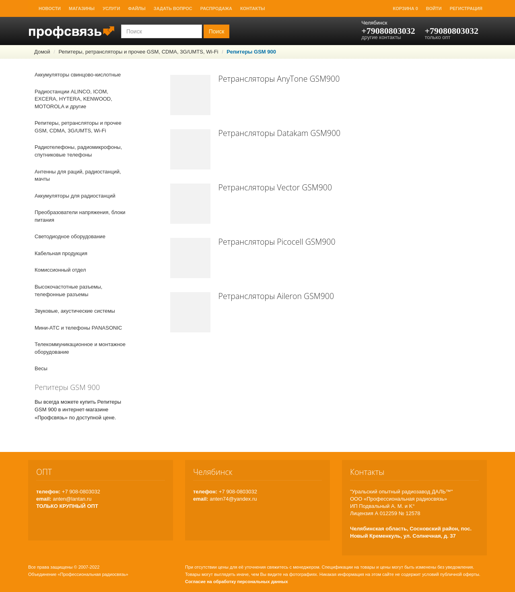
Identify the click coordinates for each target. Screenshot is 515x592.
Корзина (405, 8)
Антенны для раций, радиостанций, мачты (78, 175)
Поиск (217, 31)
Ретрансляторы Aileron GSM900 (276, 296)
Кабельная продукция (61, 253)
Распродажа (216, 8)
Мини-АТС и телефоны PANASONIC (78, 328)
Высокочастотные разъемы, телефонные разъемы (68, 290)
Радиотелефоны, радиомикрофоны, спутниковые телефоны (78, 151)
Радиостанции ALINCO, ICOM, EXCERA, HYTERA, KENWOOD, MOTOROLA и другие (73, 99)
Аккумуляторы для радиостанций (75, 196)
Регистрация (466, 8)
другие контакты (381, 37)
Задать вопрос (173, 8)
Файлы (136, 8)
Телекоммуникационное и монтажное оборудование (80, 348)
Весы (41, 368)
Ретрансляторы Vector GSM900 (275, 187)
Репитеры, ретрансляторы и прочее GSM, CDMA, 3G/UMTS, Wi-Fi (138, 52)
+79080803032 (388, 31)
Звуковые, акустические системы (75, 311)
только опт (437, 37)
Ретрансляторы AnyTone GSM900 (279, 78)
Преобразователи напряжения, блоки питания (80, 216)
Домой (42, 52)
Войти (434, 8)
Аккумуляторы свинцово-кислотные (78, 75)
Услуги (111, 8)
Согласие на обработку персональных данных (236, 581)
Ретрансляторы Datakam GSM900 (279, 133)
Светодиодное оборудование (70, 236)
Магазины (82, 8)
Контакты (252, 8)
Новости (50, 8)
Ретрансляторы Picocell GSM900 (277, 241)
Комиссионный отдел (60, 270)
